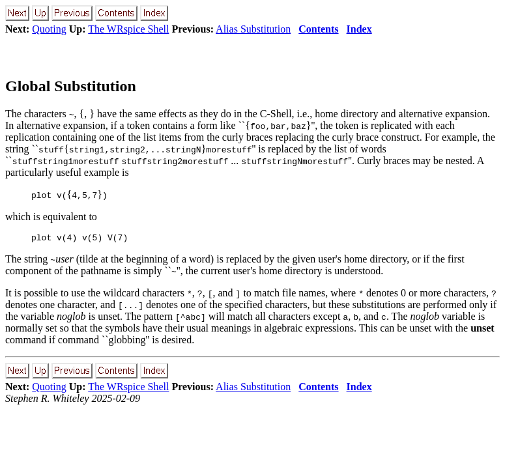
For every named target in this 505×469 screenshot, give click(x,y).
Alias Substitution (253, 29)
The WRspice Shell (128, 29)
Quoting (49, 29)
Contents (318, 29)
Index (359, 29)
